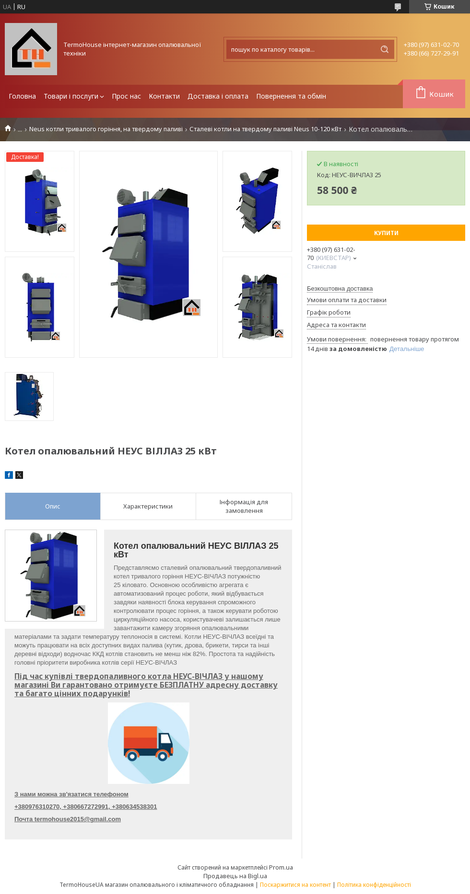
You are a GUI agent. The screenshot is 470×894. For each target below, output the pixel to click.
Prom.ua (281, 867)
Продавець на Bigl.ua (235, 875)
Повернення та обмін (291, 96)
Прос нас (126, 96)
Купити (386, 233)
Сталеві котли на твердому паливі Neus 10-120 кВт (265, 129)
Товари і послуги (71, 96)
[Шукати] (384, 49)
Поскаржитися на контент (295, 885)
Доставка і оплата (218, 96)
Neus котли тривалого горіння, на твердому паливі (106, 129)
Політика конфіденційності (374, 885)
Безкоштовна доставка (340, 288)
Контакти (164, 96)
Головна (22, 96)
